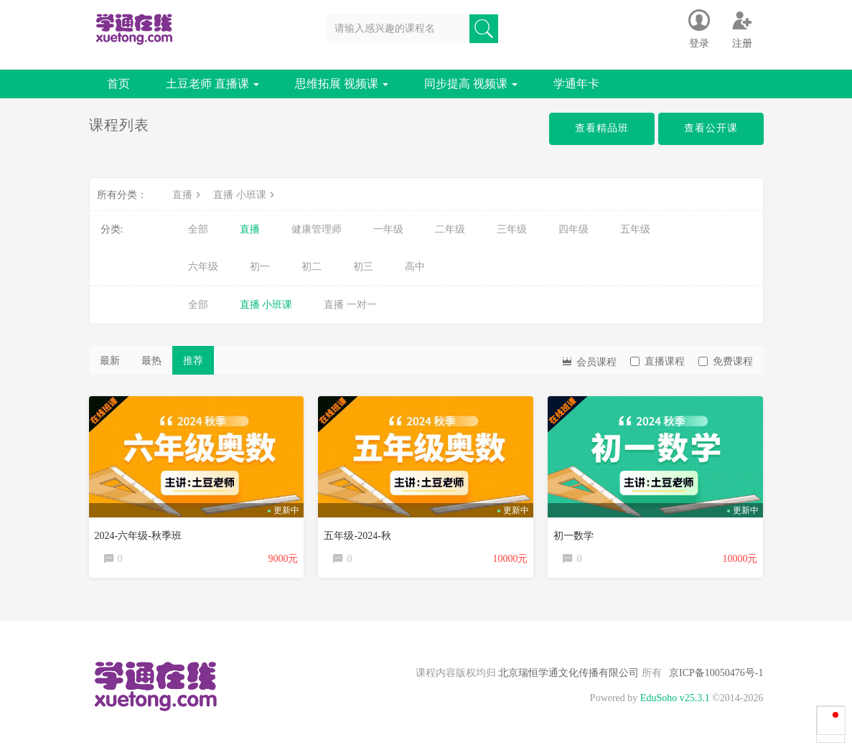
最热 (151, 360)
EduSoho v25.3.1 (675, 698)
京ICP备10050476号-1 (716, 672)
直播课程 (657, 361)
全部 (198, 229)
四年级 (573, 229)
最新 (110, 360)
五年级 (635, 229)
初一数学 (573, 535)
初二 (311, 266)
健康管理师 (316, 229)
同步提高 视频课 (471, 84)
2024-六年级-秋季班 (138, 535)
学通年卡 (576, 84)
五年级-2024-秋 (357, 535)
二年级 (450, 229)
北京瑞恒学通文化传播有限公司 (569, 672)
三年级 (512, 229)
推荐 (193, 360)
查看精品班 (602, 128)
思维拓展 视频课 (341, 84)
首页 (118, 84)
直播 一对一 (350, 304)
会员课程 (589, 360)
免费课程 (725, 361)
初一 (260, 266)
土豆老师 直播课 (212, 84)
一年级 (388, 229)
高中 (415, 266)
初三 (363, 266)
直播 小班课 (245, 194)
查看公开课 (711, 128)
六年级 (203, 266)
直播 (188, 194)
